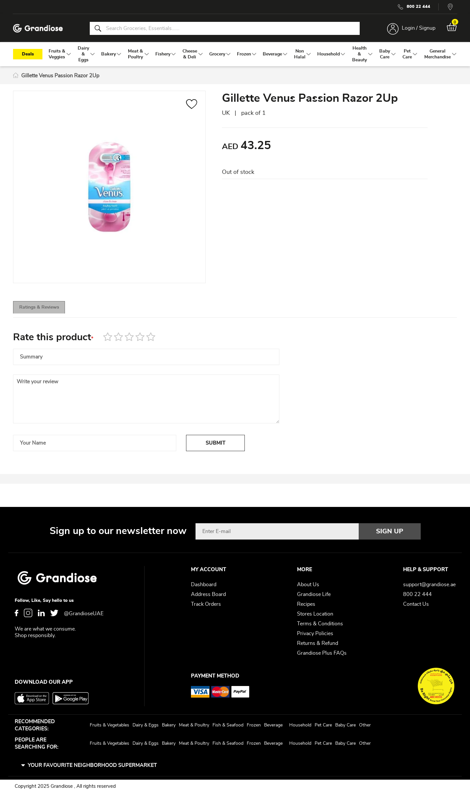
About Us (308, 584)
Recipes (306, 604)
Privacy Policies (315, 633)
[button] (191, 107)
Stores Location (315, 614)
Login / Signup (417, 28)
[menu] (235, 56)
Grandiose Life (314, 594)
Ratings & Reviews (49, 311)
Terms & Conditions (320, 623)
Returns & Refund (317, 643)
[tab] (49, 311)
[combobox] (224, 28)
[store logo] (39, 29)
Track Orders (206, 604)
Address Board (208, 594)
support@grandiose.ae (429, 584)
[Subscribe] (390, 531)
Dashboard (203, 584)
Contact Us (416, 604)
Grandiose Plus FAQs (322, 653)
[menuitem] (56, 56)
